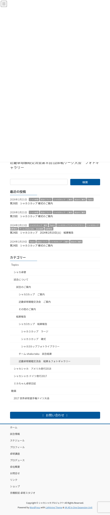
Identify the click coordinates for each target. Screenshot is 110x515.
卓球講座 (15, 453)
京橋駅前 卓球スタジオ (22, 493)
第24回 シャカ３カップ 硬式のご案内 (31, 245)
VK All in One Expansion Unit (78, 507)
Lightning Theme (54, 507)
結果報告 (48, 228)
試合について (46, 199)
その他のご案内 (27, 309)
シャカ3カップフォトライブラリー (71, 225)
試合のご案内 (80, 199)
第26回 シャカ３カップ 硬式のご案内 (31, 203)
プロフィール (17, 447)
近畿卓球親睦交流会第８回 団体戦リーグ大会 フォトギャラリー (54, 165)
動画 (13, 391)
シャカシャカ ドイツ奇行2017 (30, 376)
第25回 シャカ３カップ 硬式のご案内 (31, 216)
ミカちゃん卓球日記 (25, 383)
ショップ (15, 486)
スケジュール (17, 440)
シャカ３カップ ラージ (34, 331)
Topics (90, 199)
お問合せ (15, 473)
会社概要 (15, 466)
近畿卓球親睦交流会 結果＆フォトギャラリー (45, 361)
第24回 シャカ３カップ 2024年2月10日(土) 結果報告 (41, 232)
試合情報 (15, 434)
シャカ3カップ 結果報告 (33, 324)
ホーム (13, 427)
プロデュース (17, 460)
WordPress (35, 507)
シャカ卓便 (34, 199)
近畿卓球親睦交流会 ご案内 (35, 301)
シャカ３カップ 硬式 (38, 225)
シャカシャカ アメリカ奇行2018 (32, 368)
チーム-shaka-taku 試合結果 (31, 228)
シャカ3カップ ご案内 (63, 199)
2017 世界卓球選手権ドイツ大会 (31, 398)
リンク (13, 479)
